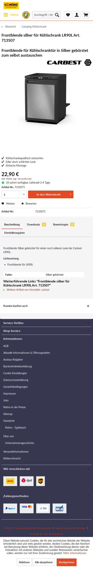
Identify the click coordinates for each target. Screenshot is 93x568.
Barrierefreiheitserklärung (17, 366)
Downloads (36, 224)
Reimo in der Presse (14, 407)
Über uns (8, 436)
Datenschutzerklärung (15, 379)
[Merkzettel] (67, 14)
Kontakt (35, 534)
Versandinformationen (16, 451)
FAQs (8, 528)
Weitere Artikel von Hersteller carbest (26, 289)
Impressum (9, 393)
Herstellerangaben (14, 232)
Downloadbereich (24, 528)
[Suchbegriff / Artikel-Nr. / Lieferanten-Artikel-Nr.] (46, 14)
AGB (5, 345)
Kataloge (80, 528)
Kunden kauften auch (15, 305)
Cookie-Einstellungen (15, 373)
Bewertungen (63, 224)
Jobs (5, 400)
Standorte (9, 420)
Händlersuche (44, 528)
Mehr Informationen (74, 553)
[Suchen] (57, 14)
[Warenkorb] (85, 14)
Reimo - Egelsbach (15, 427)
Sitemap (8, 413)
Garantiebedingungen (15, 386)
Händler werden (63, 528)
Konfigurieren (66, 562)
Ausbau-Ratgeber (13, 359)
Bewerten (29, 203)
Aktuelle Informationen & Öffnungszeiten (26, 352)
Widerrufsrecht (12, 458)
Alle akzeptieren (44, 562)
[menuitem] (10, 14)
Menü (11, 14)
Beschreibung (12, 224)
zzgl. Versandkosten (22, 178)
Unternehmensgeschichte (19, 443)
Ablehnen (24, 562)
